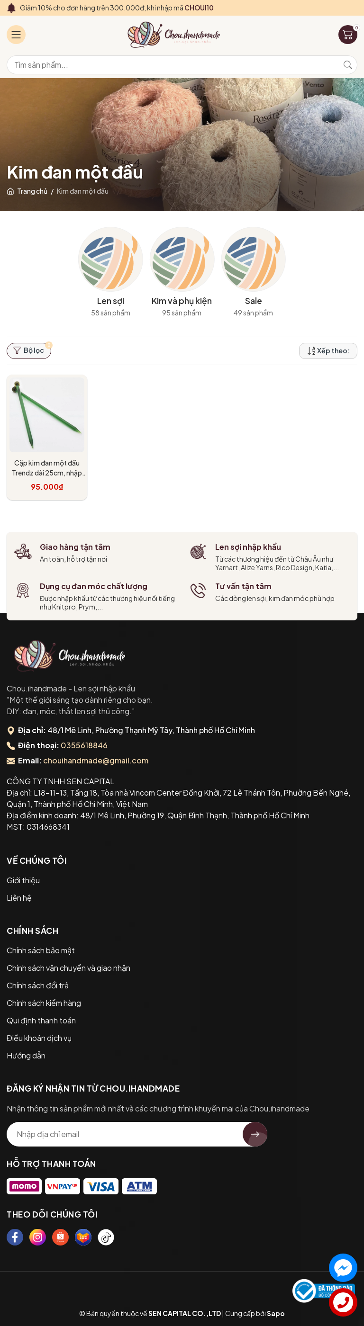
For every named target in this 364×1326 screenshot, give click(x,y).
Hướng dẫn (26, 1055)
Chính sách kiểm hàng (44, 1003)
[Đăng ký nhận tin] (255, 1134)
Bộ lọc (32, 349)
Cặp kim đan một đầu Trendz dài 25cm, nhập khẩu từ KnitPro (47, 472)
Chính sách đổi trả (38, 985)
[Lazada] (83, 1237)
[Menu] (16, 34)
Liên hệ (19, 898)
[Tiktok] (106, 1237)
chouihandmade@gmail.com (95, 760)
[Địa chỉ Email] (137, 1134)
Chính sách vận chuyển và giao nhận (68, 968)
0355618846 (84, 745)
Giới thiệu (23, 880)
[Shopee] (60, 1237)
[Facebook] (15, 1237)
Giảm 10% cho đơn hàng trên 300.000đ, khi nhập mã (117, 7)
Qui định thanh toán (41, 1020)
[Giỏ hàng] (347, 34)
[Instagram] (37, 1237)
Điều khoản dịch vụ (39, 1038)
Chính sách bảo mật (41, 950)
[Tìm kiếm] (348, 65)
